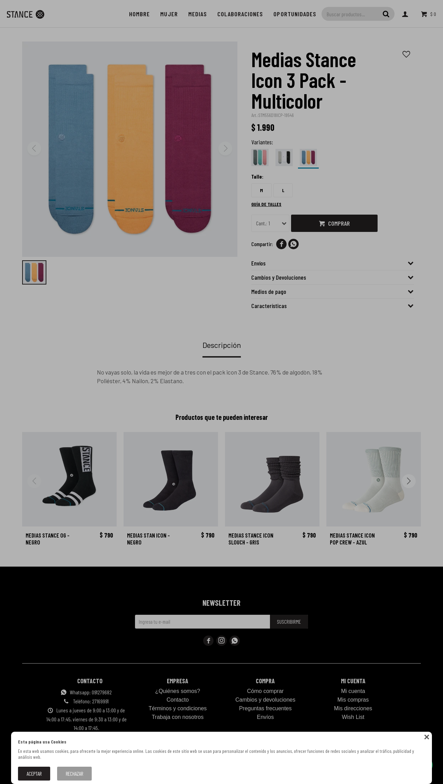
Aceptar (34, 774)
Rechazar (74, 774)
